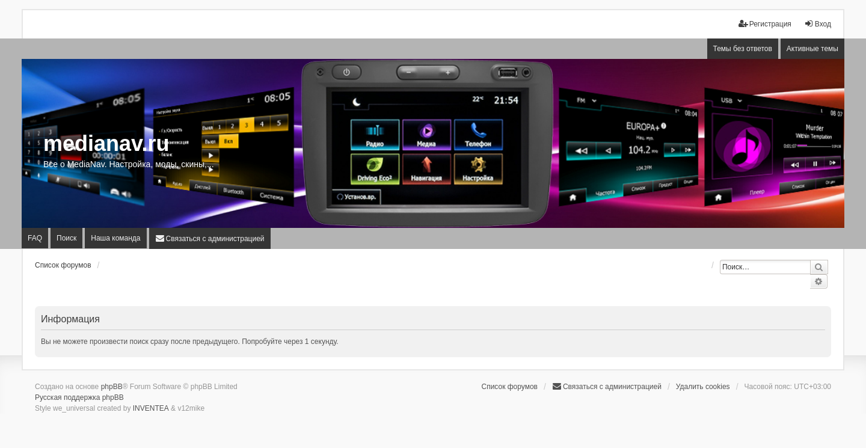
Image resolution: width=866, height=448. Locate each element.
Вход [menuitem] (817, 23)
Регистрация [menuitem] (765, 23)
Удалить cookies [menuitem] (703, 386)
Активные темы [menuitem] (812, 48)
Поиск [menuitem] (66, 238)
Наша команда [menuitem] (115, 238)
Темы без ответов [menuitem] (742, 48)
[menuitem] (210, 238)
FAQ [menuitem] (35, 238)
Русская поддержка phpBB (79, 397)
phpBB (112, 386)
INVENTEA (151, 408)
